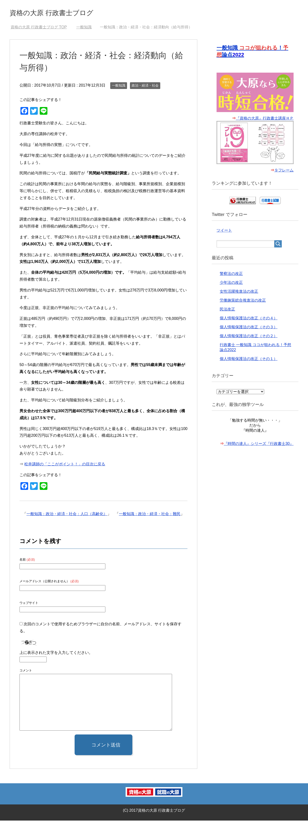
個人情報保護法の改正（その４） (248, 321)
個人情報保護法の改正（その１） (248, 362)
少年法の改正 (231, 285)
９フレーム (284, 173)
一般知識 (118, 87)
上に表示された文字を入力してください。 (56, 654)
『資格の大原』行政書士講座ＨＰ (265, 121)
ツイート (224, 233)
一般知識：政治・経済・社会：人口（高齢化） (66, 515)
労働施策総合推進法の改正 (243, 303)
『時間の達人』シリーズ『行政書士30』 (259, 446)
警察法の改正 (231, 276)
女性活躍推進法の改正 (239, 294)
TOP (39, 28)
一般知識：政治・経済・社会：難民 (149, 515)
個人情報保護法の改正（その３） (248, 330)
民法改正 (227, 312)
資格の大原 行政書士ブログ (63, 13)
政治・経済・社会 (145, 87)
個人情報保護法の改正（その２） (248, 339)
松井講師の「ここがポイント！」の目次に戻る (64, 465)
